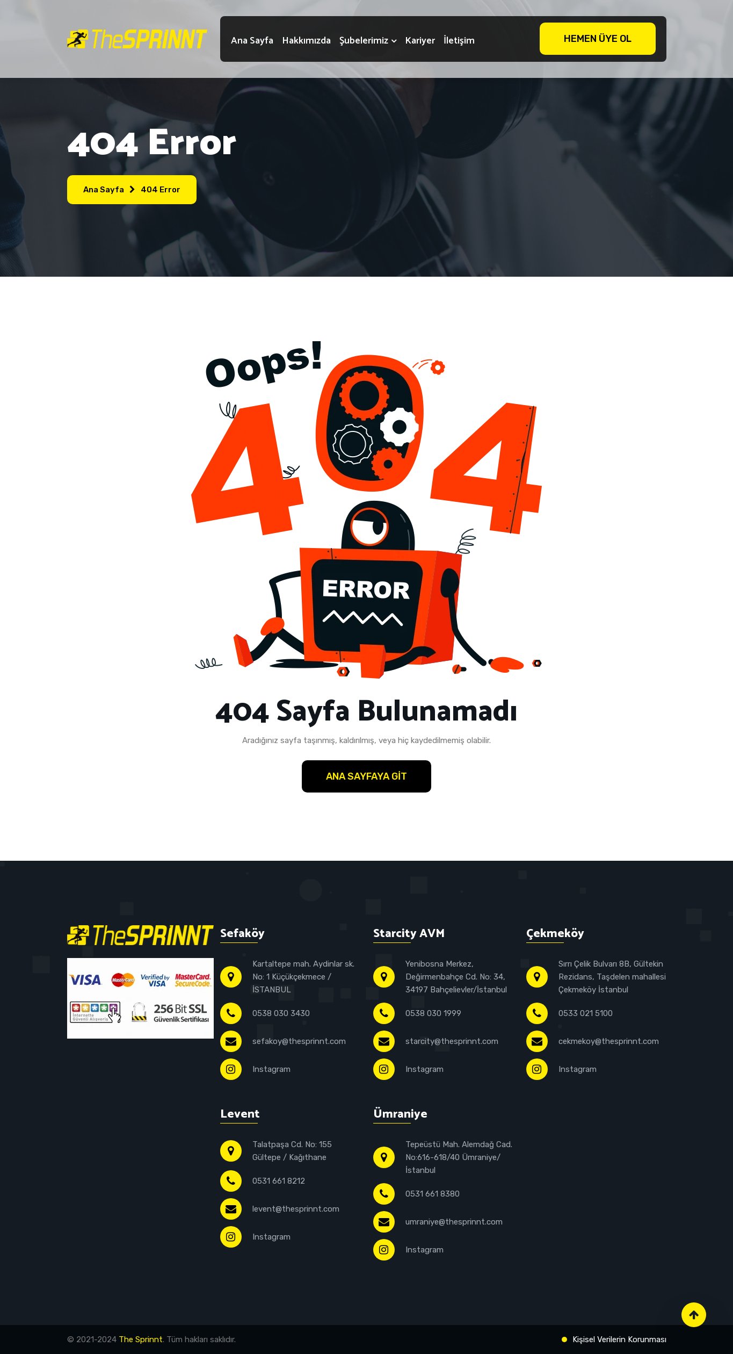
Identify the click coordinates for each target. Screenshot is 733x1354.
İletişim (459, 41)
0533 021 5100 (585, 1013)
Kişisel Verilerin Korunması (619, 1339)
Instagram (271, 1069)
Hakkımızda (306, 41)
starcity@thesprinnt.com (451, 1041)
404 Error (160, 190)
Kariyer (420, 41)
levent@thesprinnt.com (295, 1209)
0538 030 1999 (433, 1013)
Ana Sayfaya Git (366, 776)
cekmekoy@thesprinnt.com (608, 1041)
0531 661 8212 (278, 1181)
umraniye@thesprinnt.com (454, 1222)
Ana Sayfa (252, 41)
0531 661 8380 (432, 1194)
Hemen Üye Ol (598, 39)
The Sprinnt (141, 1339)
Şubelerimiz (363, 41)
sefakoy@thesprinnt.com (299, 1041)
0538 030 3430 (281, 1013)
